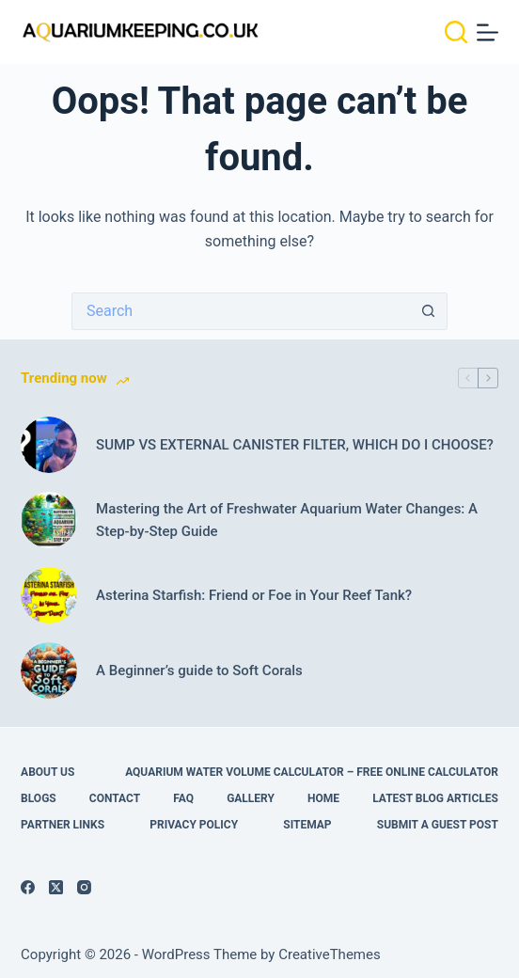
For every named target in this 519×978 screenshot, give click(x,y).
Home (323, 798)
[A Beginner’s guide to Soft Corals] (49, 670)
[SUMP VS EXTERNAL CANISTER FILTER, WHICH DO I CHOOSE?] (49, 445)
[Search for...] (240, 311)
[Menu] (487, 32)
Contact (114, 798)
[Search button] (429, 311)
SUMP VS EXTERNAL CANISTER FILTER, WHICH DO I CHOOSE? (295, 444)
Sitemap (307, 824)
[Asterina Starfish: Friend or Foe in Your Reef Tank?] (49, 595)
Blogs (38, 798)
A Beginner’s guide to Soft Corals (199, 670)
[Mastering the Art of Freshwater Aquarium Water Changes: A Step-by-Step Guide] (49, 520)
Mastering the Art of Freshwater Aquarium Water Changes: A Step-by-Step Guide (287, 520)
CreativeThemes (329, 954)
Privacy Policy (193, 824)
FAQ (183, 798)
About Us (47, 772)
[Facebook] (28, 887)
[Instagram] (84, 887)
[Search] (456, 32)
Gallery (251, 798)
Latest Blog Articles (435, 798)
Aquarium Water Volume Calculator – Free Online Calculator (311, 772)
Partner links (62, 824)
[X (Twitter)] (56, 887)
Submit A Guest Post (437, 824)
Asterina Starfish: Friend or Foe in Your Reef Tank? (254, 595)
